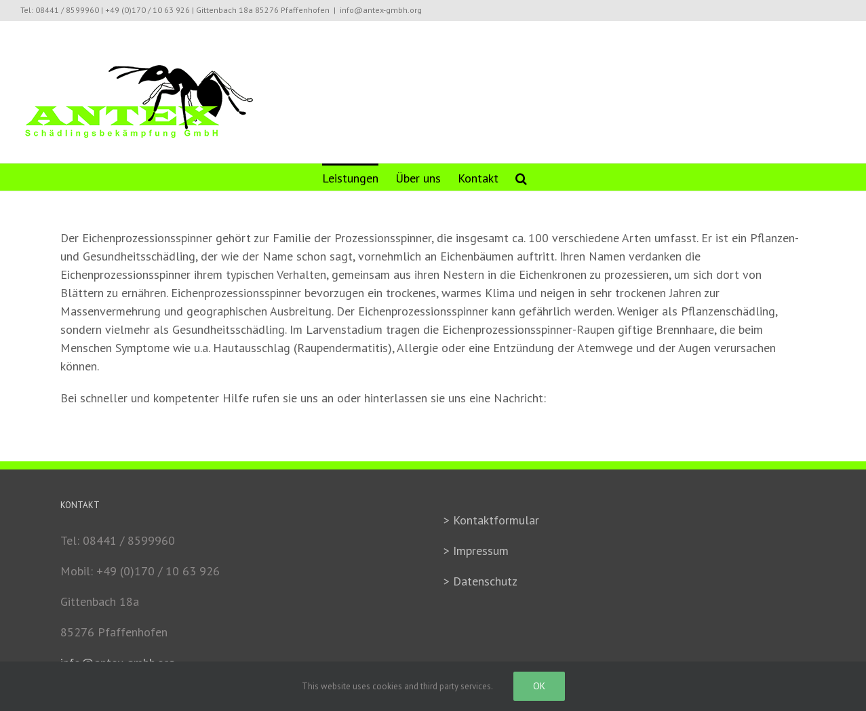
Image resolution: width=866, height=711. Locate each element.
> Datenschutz (480, 581)
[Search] (521, 177)
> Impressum (476, 550)
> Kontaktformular (491, 520)
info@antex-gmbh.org (381, 10)
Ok (539, 686)
